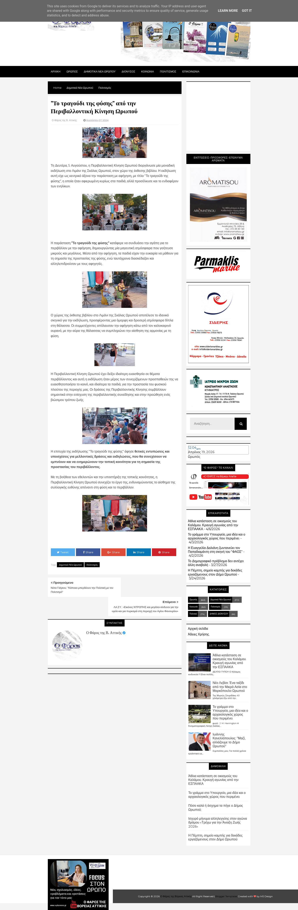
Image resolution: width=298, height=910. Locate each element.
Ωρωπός (194, 457)
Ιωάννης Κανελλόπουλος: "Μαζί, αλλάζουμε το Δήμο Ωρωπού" (229, 740)
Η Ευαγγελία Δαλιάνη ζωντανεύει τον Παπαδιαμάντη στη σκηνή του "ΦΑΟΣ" (215, 550)
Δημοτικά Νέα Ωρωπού (70, 564)
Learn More (228, 11)
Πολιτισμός (92, 564)
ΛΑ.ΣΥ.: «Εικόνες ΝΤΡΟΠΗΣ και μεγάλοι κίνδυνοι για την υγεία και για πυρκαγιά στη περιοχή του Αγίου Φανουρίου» (150, 592)
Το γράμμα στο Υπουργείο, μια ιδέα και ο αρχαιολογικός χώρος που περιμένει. (216, 536)
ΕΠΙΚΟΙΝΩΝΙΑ (190, 71)
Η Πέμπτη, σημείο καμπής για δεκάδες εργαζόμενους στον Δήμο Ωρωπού (215, 572)
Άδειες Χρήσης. (199, 634)
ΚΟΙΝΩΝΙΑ (147, 71)
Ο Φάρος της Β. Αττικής (104, 613)
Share (88, 552)
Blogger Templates (226, 896)
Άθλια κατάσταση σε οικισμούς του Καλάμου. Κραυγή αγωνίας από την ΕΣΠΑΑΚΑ (213, 525)
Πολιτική (193, 613)
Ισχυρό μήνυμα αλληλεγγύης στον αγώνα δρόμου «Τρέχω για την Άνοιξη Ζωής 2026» (217, 822)
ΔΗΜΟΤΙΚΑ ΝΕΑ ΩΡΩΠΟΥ (100, 71)
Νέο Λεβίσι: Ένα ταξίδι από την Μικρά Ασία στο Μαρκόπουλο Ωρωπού (230, 686)
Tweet (63, 552)
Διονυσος (128, 71)
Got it (247, 11)
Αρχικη (56, 71)
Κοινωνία (194, 606)
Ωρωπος (72, 71)
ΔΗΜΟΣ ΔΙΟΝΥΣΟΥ (219, 613)
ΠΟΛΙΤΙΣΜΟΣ (168, 71)
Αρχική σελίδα (198, 629)
